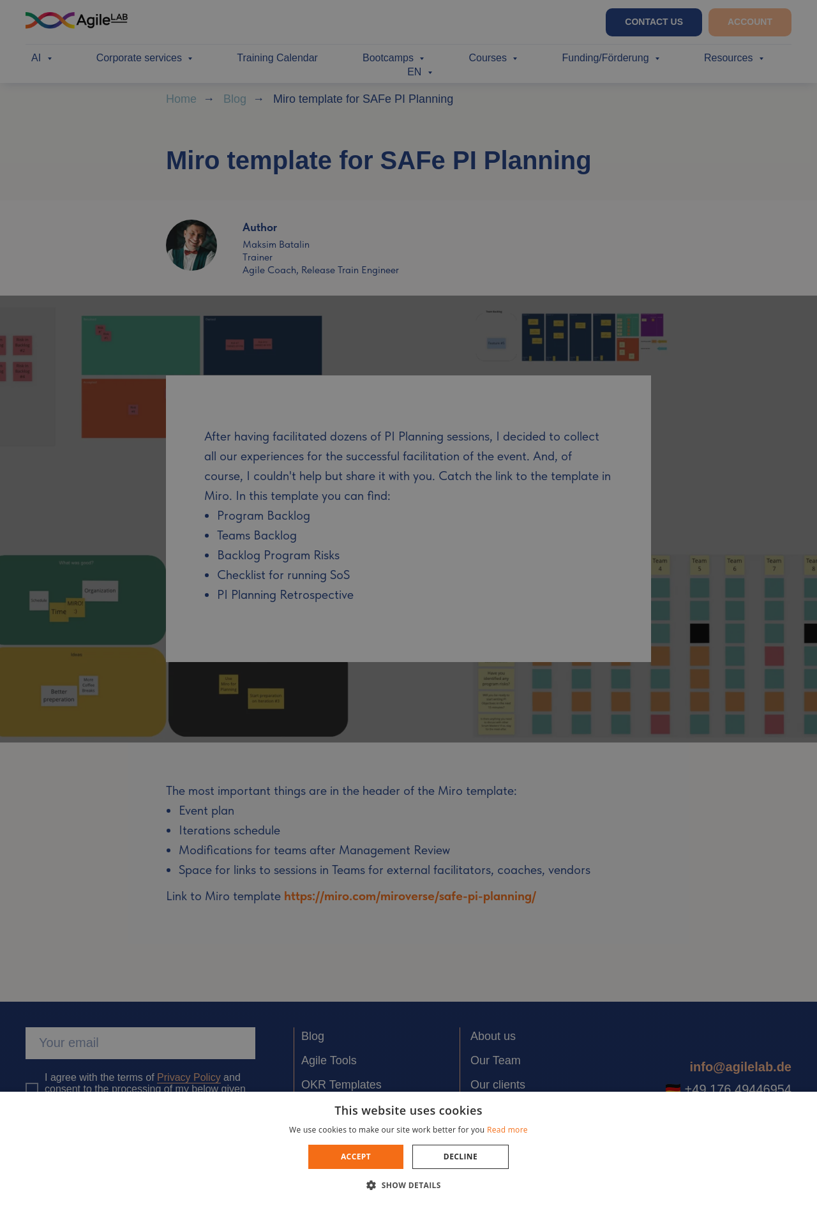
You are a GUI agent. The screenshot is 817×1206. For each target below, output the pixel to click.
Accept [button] (356, 1156)
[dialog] (408, 603)
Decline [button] (460, 1156)
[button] (408, 1185)
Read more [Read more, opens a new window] (507, 1129)
